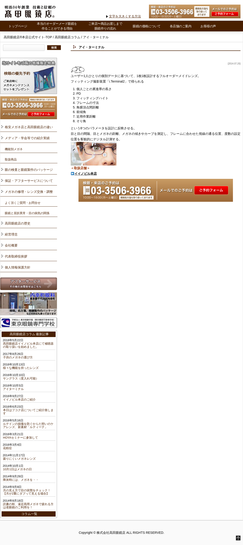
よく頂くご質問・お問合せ (22, 203)
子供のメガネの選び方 (18, 357)
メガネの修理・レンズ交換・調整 (29, 191)
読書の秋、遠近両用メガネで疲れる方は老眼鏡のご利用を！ (28, 505)
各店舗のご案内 (181, 26)
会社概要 (11, 245)
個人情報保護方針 (17, 267)
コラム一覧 (29, 514)
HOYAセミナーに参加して (20, 437)
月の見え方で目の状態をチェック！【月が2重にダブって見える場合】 (27, 492)
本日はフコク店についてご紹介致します (28, 411)
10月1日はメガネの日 (17, 469)
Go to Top (238, 538)
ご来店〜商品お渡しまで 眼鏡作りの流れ (105, 26)
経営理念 (11, 234)
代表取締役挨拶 (16, 256)
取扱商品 (11, 159)
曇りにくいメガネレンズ (19, 458)
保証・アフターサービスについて (29, 180)
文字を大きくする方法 (125, 16)
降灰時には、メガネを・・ (21, 479)
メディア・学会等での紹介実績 (27, 138)
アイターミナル (13, 389)
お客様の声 (208, 26)
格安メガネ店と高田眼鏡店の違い (29, 127)
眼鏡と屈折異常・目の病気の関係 (27, 213)
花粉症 (7, 448)
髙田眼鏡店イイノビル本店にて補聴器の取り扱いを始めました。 (28, 345)
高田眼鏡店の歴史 (17, 223)
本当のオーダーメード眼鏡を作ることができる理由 (57, 26)
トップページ (17, 26)
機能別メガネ (14, 149)
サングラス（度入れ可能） (21, 378)
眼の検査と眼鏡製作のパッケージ (29, 169)
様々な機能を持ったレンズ (21, 368)
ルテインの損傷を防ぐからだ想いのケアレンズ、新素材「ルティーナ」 (28, 425)
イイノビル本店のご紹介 (19, 399)
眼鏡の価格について (147, 26)
